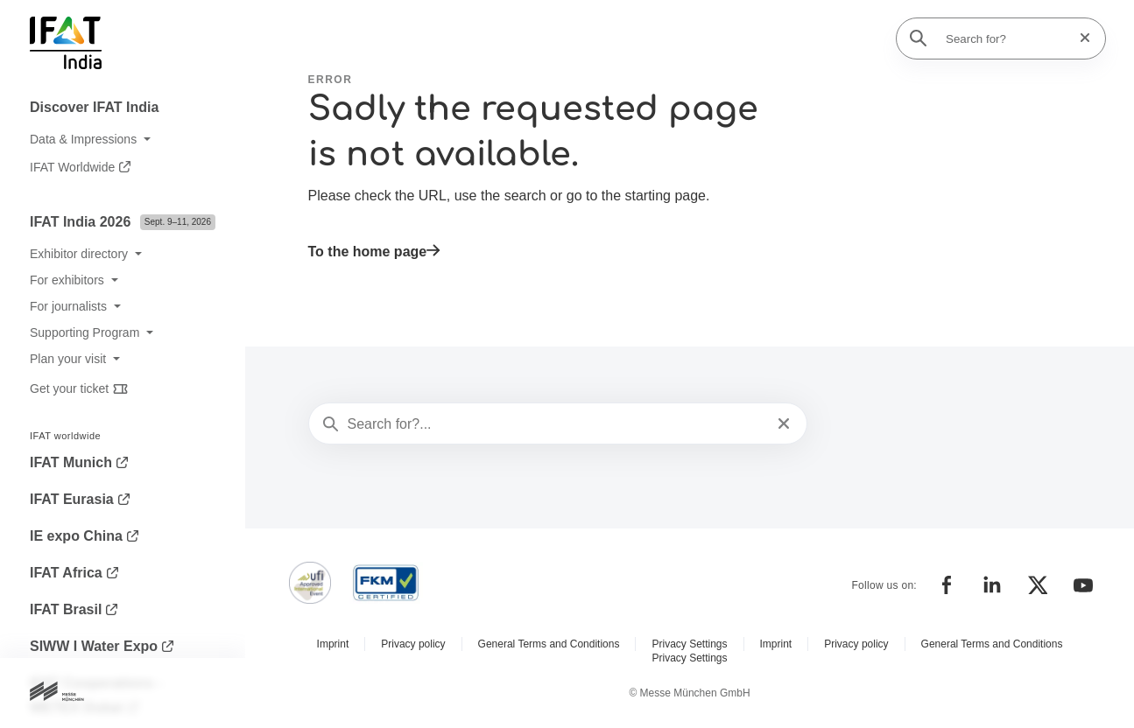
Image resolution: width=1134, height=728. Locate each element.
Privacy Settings (689, 644)
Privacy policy (413, 644)
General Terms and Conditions (549, 644)
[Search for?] (1006, 38)
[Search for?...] (556, 424)
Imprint (333, 644)
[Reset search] (1079, 38)
